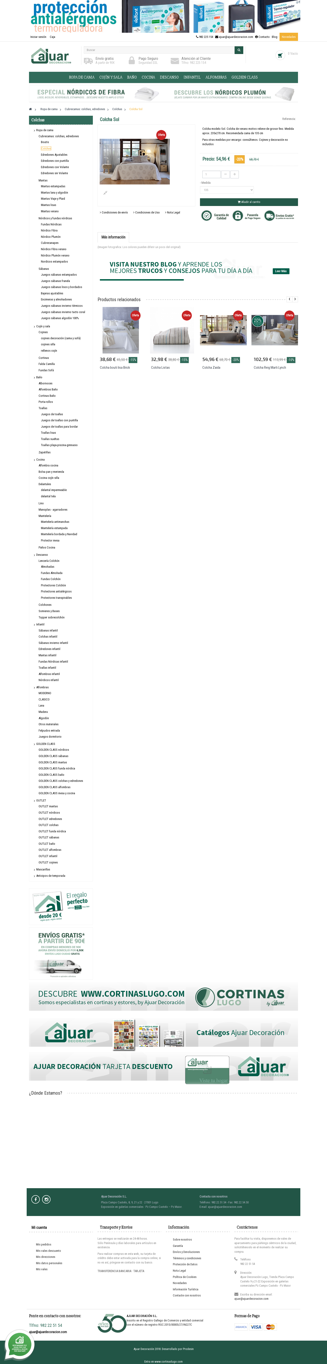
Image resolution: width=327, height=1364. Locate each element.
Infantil (192, 77)
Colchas (46, 148)
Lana (41, 705)
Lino (41, 503)
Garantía (178, 1246)
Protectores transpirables (56, 597)
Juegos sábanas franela (55, 281)
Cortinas (44, 358)
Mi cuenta (39, 1227)
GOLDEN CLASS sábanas (53, 756)
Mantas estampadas (53, 186)
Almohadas (47, 566)
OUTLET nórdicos (49, 812)
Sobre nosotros (182, 1239)
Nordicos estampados (54, 261)
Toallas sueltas (50, 439)
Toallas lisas (48, 432)
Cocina (148, 77)
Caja (52, 37)
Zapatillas (45, 452)
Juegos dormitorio (50, 736)
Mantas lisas (48, 205)
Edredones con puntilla (55, 160)
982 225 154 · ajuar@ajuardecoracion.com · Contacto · (234, 37)
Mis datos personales (49, 1263)
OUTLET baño (47, 843)
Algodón (44, 718)
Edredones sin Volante (54, 173)
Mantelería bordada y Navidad (59, 534)
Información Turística (185, 1289)
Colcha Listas (160, 367)
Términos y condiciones (187, 1258)
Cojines (43, 332)
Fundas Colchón (51, 579)
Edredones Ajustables (54, 154)
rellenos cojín (49, 350)
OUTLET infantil (48, 856)
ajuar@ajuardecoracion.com (251, 1298)
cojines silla (48, 344)
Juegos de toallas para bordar (59, 426)
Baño (132, 77)
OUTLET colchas (48, 825)
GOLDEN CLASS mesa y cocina (57, 793)
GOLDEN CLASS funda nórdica (57, 768)
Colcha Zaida (211, 367)
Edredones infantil (49, 649)
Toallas (43, 408)
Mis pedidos (43, 1244)
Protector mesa (50, 540)
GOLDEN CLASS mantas (53, 762)
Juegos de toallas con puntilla (59, 420)
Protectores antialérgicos (56, 591)
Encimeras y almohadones (56, 299)
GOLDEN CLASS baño (51, 774)
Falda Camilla (47, 364)
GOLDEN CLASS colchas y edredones (61, 781)
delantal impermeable (54, 490)
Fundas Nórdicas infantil (53, 661)
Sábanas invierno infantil (53, 643)
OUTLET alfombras (50, 850)
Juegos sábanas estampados (59, 274)
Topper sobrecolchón (52, 617)
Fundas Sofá (46, 370)
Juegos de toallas (52, 414)
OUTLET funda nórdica (52, 831)
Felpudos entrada (49, 730)
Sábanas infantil (48, 630)
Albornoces (45, 383)
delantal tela (48, 496)
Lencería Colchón (49, 561)
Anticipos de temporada (50, 875)
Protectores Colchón (53, 585)
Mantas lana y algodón (54, 192)
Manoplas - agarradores (53, 509)
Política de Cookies (184, 1277)
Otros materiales (48, 724)
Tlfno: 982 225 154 (194, 63)
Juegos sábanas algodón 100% (60, 318)
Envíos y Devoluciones (186, 1252)
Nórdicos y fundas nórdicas (55, 218)
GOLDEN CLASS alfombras (54, 787)
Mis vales (41, 1269)
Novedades (289, 37)
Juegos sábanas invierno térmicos (62, 305)
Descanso (169, 77)
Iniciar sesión (38, 37)
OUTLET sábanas (49, 837)
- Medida (205, 182)
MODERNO (45, 693)
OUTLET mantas (48, 806)
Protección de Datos (185, 1264)
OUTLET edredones (50, 819)
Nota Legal (172, 212)
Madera (43, 712)
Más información (113, 237)
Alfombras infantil (49, 674)
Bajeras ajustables (52, 293)
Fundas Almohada (51, 573)
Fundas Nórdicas (51, 224)
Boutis (45, 142)
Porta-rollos (46, 402)
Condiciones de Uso (146, 212)
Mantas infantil (47, 655)
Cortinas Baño (47, 395)
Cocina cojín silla (49, 478)
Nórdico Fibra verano (53, 249)
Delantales (45, 484)
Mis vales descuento (48, 1250)
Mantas (43, 180)
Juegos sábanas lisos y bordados (61, 287)
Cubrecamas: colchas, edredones (59, 136)
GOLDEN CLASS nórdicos (54, 749)
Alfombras (216, 77)
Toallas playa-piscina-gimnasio (59, 445)
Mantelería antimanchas (55, 521)
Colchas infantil (48, 636)
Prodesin (188, 1349)
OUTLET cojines (48, 862)
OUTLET (41, 800)
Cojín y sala (110, 77)
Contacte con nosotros (187, 1295)
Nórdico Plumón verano (55, 255)
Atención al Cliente (196, 58)
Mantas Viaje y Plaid (53, 198)
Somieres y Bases (49, 611)
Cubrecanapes (49, 243)
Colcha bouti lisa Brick (115, 367)
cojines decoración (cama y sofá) (61, 338)
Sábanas (44, 269)
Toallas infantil (47, 667)
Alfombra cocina (48, 465)
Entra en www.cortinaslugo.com (163, 1361)
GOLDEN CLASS (245, 77)
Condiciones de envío (114, 212)
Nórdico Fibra (49, 230)
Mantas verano (50, 211)
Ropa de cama (81, 77)
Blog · (276, 37)
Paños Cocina (47, 547)
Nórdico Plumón (51, 236)
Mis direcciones (45, 1257)
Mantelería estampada (54, 528)
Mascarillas (43, 869)
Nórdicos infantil (49, 680)
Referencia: (289, 119)
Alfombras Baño (48, 389)
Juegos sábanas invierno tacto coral (63, 312)
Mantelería (45, 516)
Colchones (45, 604)
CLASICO (44, 699)
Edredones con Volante (55, 167)
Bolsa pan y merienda (51, 471)
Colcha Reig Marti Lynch (270, 367)
